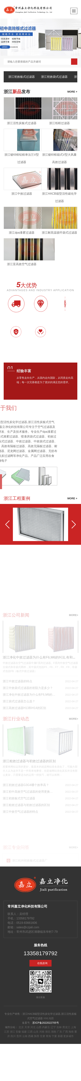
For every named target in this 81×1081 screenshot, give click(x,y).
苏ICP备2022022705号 (45, 1022)
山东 (35, 1031)
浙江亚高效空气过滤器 (21, 264)
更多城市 (68, 1036)
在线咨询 (42, 963)
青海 (48, 1036)
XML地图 (48, 1018)
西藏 (30, 1036)
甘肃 (42, 1036)
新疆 (60, 1036)
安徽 (18, 1031)
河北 (33, 1027)
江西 (30, 1031)
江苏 (6, 1031)
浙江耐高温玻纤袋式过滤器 (59, 232)
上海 (73, 1027)
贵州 (19, 1036)
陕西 (36, 1036)
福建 (24, 1031)
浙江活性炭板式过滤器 (21, 123)
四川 (13, 1036)
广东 (59, 1031)
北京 (21, 1027)
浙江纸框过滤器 (59, 123)
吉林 (59, 1027)
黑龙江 (66, 1027)
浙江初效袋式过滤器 (54, 76)
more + (72, 91)
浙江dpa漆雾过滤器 (21, 232)
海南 (71, 1031)
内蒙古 (46, 1027)
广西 (65, 1031)
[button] (7, 524)
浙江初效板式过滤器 (21, 76)
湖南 (53, 1031)
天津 (27, 1027)
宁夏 (54, 1036)
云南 (24, 1036)
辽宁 (53, 1027)
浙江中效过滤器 (21, 193)
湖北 (47, 1031)
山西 (38, 1027)
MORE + (72, 498)
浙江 (12, 1031)
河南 (41, 1031)
